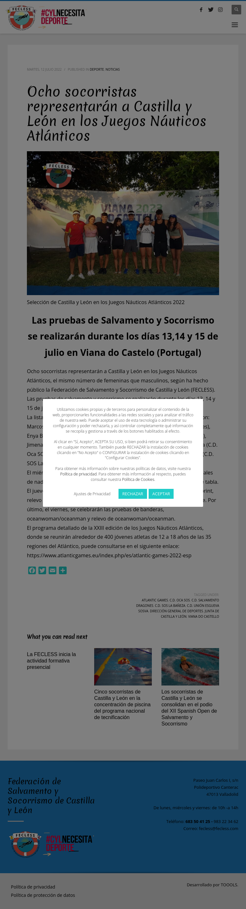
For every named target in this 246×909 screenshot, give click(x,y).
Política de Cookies (138, 479)
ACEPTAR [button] (161, 494)
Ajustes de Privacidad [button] (92, 494)
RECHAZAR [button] (132, 494)
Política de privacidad (78, 474)
